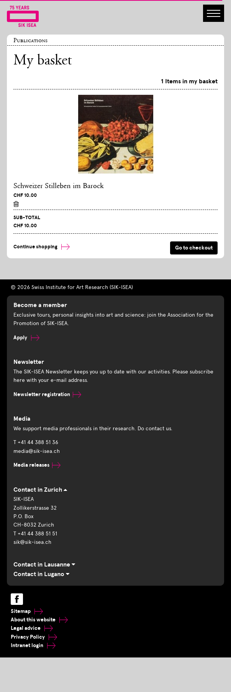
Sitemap (27, 611)
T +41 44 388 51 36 (35, 442)
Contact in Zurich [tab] (40, 490)
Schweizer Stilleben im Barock (58, 186)
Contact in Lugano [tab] (41, 574)
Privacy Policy (34, 637)
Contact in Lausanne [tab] (44, 564)
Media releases (37, 465)
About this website (39, 619)
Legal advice (32, 628)
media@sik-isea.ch (36, 451)
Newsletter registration (47, 394)
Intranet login (33, 645)
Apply (26, 337)
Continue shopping (41, 247)
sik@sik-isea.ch (32, 542)
